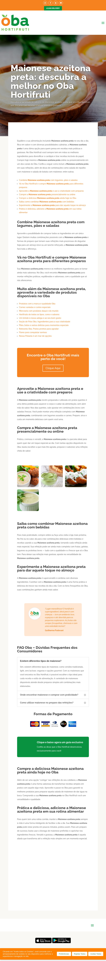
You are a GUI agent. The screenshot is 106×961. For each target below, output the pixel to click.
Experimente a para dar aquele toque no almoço (52, 205)
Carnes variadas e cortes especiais (35, 307)
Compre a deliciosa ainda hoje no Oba (47, 198)
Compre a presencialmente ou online (47, 194)
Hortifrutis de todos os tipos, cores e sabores (39, 314)
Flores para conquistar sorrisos (33, 332)
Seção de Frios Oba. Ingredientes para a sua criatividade (44, 322)
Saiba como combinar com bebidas (46, 202)
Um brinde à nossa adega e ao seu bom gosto (40, 318)
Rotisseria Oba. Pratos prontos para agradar (39, 329)
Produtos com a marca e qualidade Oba (37, 304)
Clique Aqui (53, 368)
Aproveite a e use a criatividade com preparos (51, 191)
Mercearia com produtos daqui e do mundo (38, 311)
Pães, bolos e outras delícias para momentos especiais (44, 325)
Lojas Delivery (53, 8)
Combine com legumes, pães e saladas (48, 180)
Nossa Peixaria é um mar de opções (35, 336)
